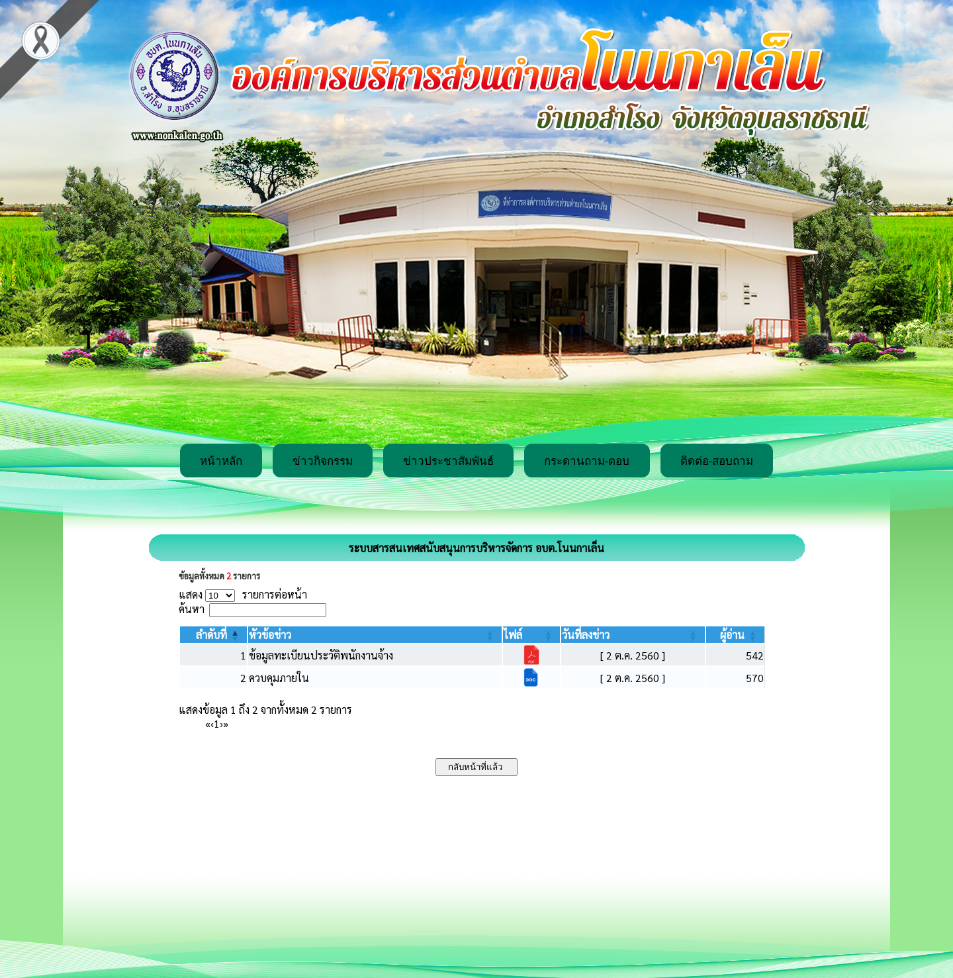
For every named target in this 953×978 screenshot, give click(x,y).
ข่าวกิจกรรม (323, 461)
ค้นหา (191, 609)
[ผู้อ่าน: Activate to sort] (735, 634)
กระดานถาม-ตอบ (587, 461)
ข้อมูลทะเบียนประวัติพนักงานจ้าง (321, 655)
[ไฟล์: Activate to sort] (531, 634)
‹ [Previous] (212, 723)
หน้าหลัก (221, 461)
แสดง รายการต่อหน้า (243, 594)
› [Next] (221, 723)
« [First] (207, 723)
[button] (211, 635)
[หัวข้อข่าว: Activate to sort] (375, 634)
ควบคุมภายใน (279, 678)
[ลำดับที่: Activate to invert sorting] (213, 634)
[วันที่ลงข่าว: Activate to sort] (633, 634)
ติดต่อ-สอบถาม (717, 461)
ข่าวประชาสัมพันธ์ (448, 461)
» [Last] (225, 723)
